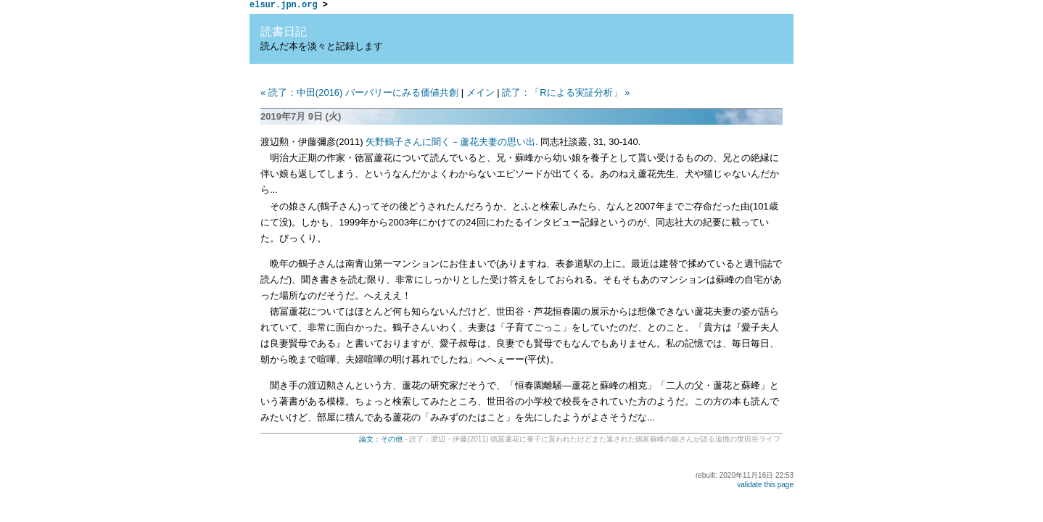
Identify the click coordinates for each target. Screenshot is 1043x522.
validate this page (765, 487)
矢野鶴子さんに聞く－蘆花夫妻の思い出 (450, 143)
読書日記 (283, 34)
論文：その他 (381, 441)
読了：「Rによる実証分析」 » (566, 94)
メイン (480, 94)
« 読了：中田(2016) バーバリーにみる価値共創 (359, 94)
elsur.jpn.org (284, 6)
